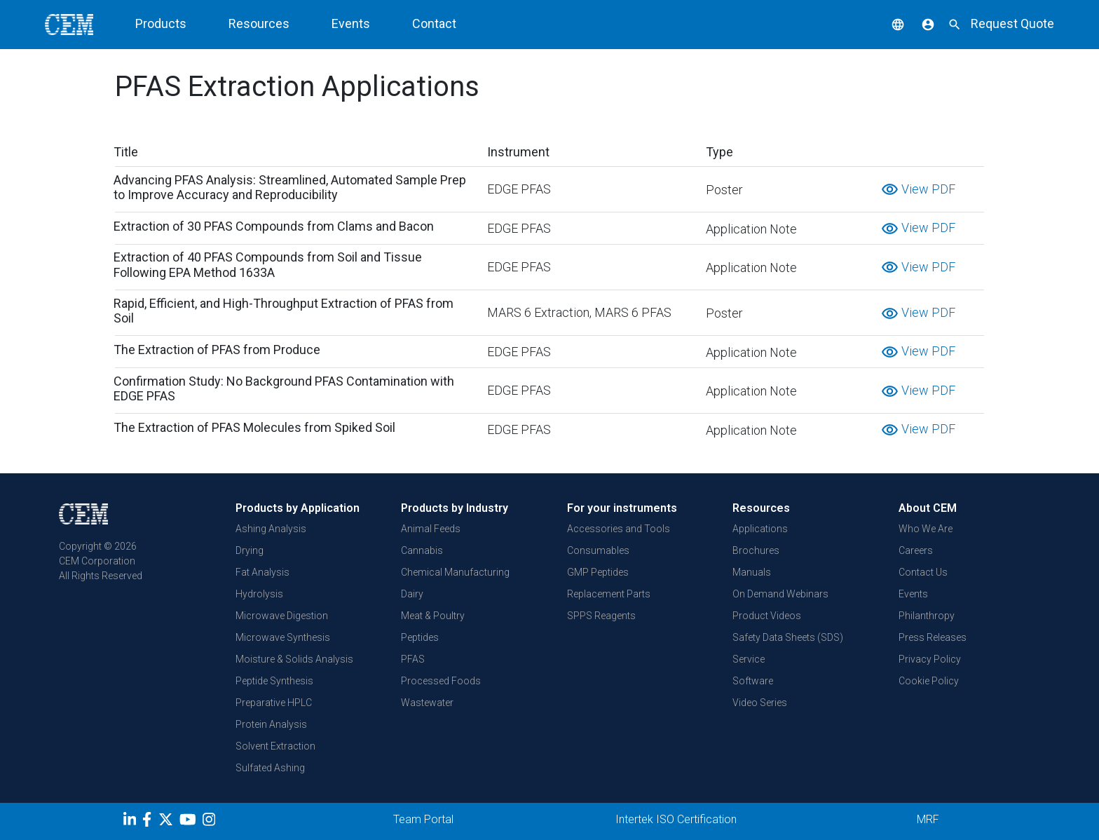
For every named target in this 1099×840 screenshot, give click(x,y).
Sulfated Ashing (270, 767)
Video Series (759, 702)
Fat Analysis (262, 572)
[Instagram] (211, 821)
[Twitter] (167, 821)
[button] (887, 23)
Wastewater (427, 702)
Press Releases (933, 637)
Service (748, 659)
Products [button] (160, 23)
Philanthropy (927, 615)
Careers (916, 550)
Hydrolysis (259, 593)
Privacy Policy (930, 659)
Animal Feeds (430, 528)
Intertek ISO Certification (676, 819)
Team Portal (423, 819)
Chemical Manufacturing (455, 572)
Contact (434, 23)
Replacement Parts (608, 593)
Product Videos (766, 615)
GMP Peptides (598, 572)
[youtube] (189, 821)
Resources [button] (258, 23)
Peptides (420, 637)
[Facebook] (150, 821)
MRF (928, 819)
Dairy (412, 593)
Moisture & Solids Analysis (294, 659)
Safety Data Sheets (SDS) (787, 637)
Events (351, 23)
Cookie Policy (929, 680)
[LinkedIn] (131, 821)
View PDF (918, 189)
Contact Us (923, 572)
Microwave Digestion (281, 615)
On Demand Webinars (780, 593)
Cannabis (422, 550)
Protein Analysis (271, 724)
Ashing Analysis (270, 528)
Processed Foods (441, 680)
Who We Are (926, 528)
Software (752, 680)
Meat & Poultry (433, 615)
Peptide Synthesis (274, 680)
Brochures (755, 550)
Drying (249, 550)
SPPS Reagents (601, 615)
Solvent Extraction (275, 746)
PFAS (413, 659)
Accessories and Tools (618, 528)
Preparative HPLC (273, 702)
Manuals (751, 572)
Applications (760, 528)
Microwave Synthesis (282, 637)
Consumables (598, 550)
